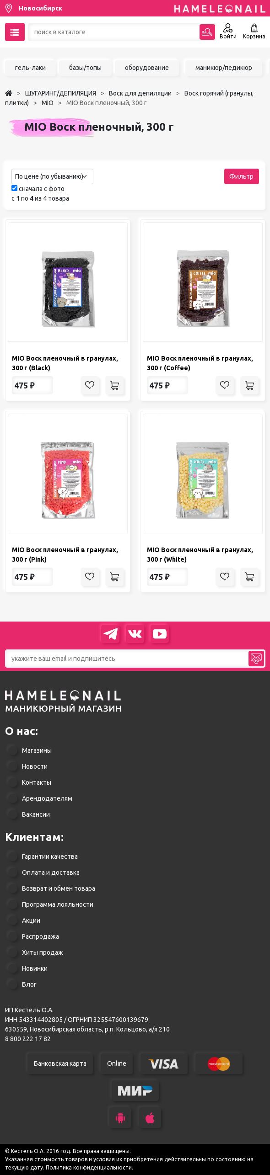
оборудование (147, 67)
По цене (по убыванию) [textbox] (49, 176)
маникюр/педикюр (223, 67)
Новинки (35, 968)
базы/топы (85, 67)
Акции (31, 920)
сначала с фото (38, 188)
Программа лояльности (57, 904)
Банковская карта (60, 1063)
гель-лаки (30, 67)
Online (116, 1063)
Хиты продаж (42, 952)
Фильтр (241, 176)
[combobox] (52, 176)
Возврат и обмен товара (58, 888)
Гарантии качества (50, 856)
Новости (35, 766)
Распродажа (40, 936)
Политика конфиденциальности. (89, 1167)
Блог (29, 984)
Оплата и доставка (51, 872)
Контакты (36, 782)
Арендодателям (47, 798)
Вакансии (36, 814)
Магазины (37, 750)
